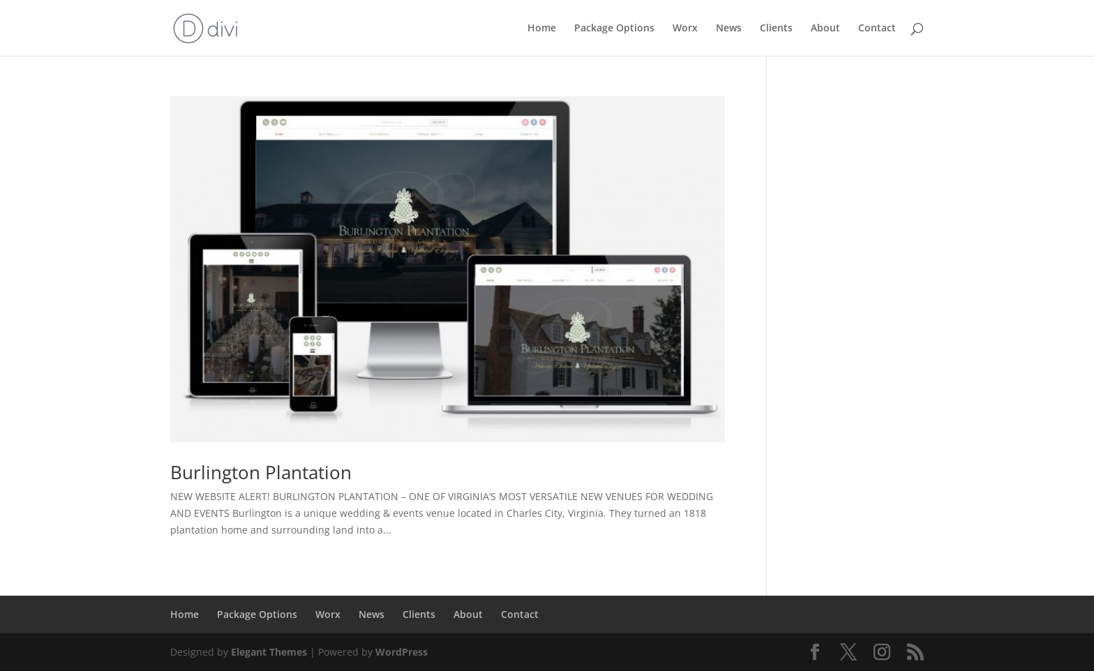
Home (541, 28)
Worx (685, 28)
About (825, 28)
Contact (877, 28)
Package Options (614, 28)
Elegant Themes (269, 651)
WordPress (401, 651)
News (729, 28)
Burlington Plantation (261, 472)
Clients (776, 28)
